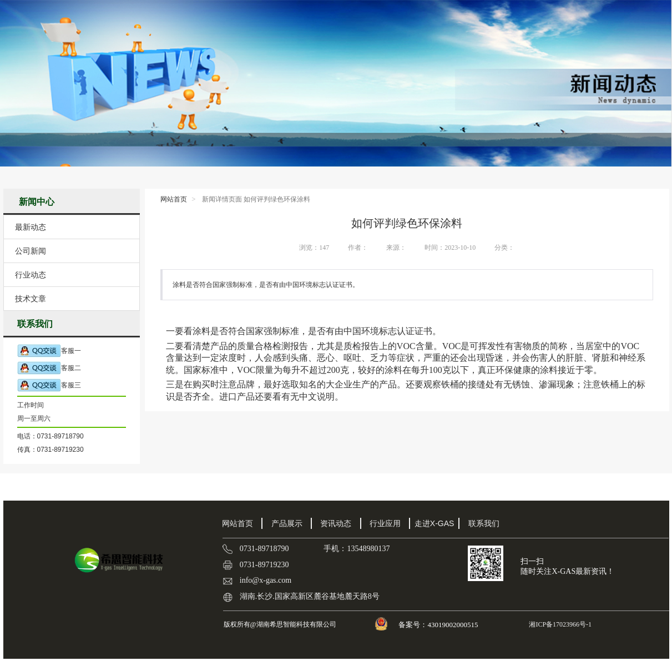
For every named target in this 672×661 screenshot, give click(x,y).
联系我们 (483, 523)
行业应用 (385, 523)
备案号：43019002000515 (438, 624)
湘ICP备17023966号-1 (559, 624)
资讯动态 (335, 523)
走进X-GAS (434, 523)
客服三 (49, 385)
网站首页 (173, 199)
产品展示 (286, 523)
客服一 (49, 351)
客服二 (49, 368)
